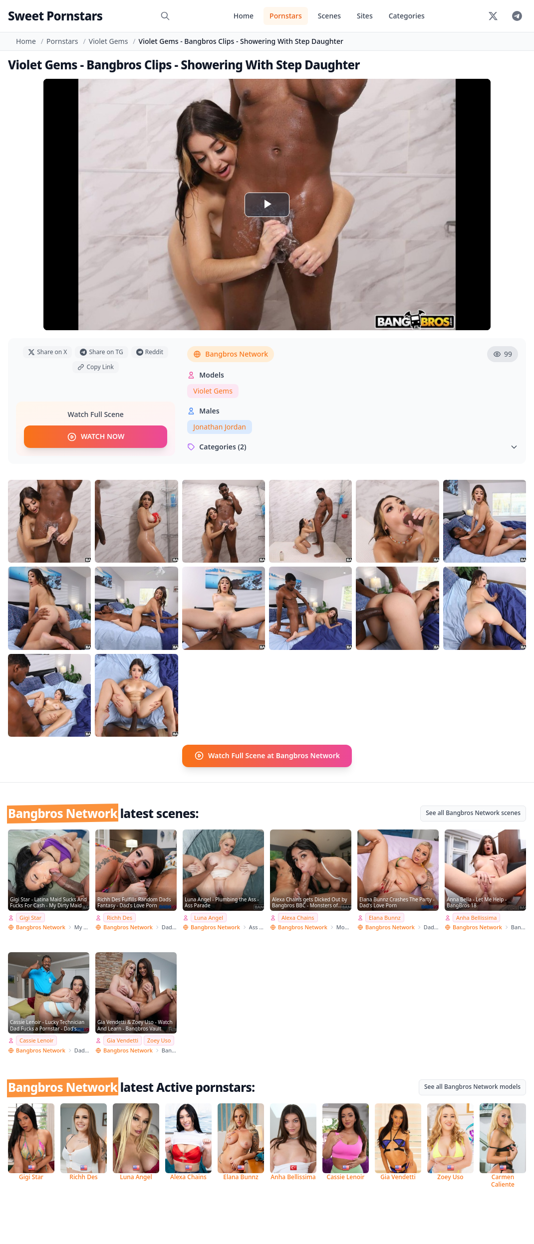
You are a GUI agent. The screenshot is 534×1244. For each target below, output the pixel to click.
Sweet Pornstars (55, 15)
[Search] (165, 16)
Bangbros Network (230, 354)
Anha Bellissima (476, 917)
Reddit (149, 352)
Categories (407, 15)
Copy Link (95, 367)
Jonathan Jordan (219, 426)
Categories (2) (352, 446)
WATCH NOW (95, 437)
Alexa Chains (297, 917)
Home (244, 15)
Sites (365, 15)
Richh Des (119, 917)
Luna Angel (208, 917)
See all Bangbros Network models (472, 1086)
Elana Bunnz (385, 917)
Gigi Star (30, 917)
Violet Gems (108, 41)
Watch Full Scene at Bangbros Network (267, 756)
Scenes (329, 15)
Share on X (47, 352)
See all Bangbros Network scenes (473, 812)
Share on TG (101, 352)
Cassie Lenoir (36, 1040)
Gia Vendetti (122, 1040)
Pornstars (285, 15)
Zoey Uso (159, 1040)
